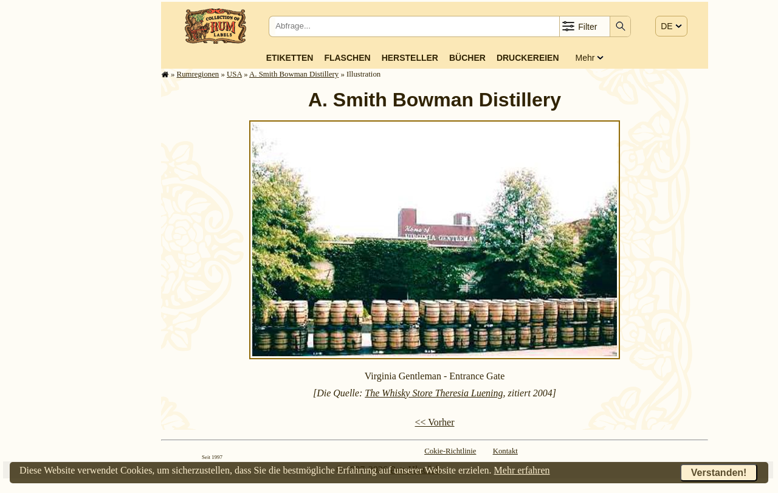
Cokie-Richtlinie (450, 451)
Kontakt (505, 451)
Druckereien (528, 58)
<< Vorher (434, 422)
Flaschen (347, 58)
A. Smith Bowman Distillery (294, 74)
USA (234, 74)
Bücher (467, 58)
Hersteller (410, 58)
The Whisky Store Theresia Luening (434, 393)
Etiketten (290, 58)
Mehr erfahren (522, 470)
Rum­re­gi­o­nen (198, 74)
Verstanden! (719, 472)
